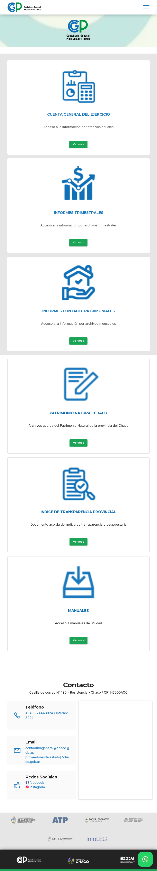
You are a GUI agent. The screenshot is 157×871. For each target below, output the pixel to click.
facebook (34, 798)
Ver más (78, 156)
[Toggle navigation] (146, 7)
